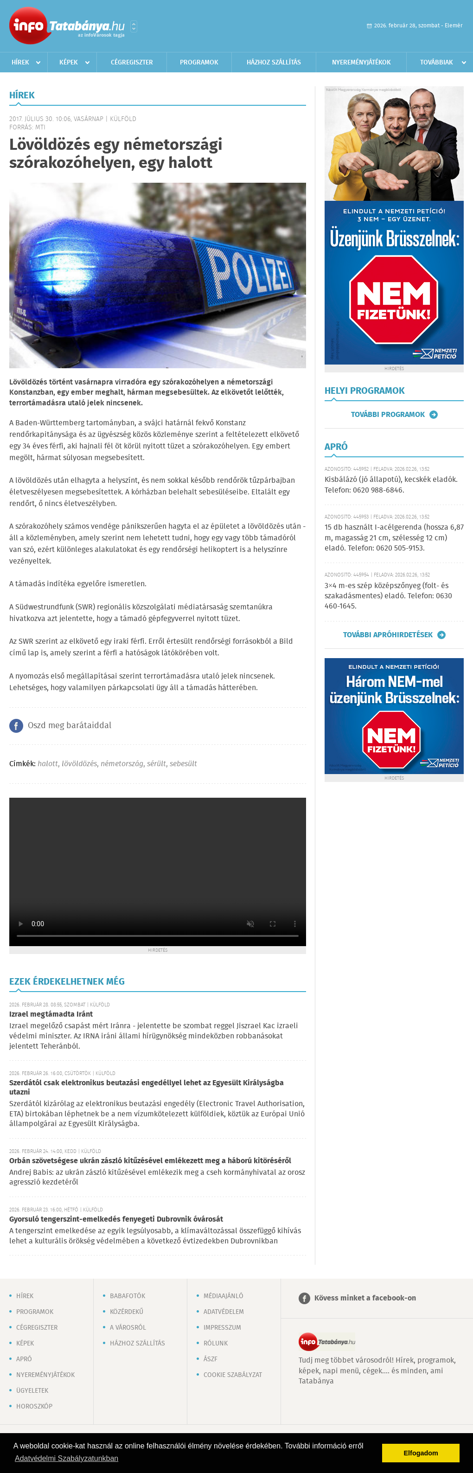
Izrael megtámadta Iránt (51, 1014)
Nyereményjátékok (361, 63)
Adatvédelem (224, 1312)
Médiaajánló (223, 1296)
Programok (199, 63)
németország (122, 764)
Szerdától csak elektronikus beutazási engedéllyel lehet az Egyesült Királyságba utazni (146, 1087)
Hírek (20, 63)
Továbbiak (436, 63)
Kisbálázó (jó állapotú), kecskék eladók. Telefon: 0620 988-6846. (391, 485)
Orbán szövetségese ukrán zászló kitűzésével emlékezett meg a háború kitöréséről (150, 1161)
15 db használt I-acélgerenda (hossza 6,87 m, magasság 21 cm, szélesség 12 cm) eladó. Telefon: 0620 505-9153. (394, 538)
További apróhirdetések (388, 635)
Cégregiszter (132, 63)
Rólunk (216, 1344)
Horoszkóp (34, 1407)
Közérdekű (126, 1312)
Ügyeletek (32, 1391)
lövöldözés (79, 764)
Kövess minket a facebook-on (365, 1298)
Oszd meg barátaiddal (69, 725)
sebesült (183, 764)
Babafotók (127, 1296)
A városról (128, 1328)
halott (48, 764)
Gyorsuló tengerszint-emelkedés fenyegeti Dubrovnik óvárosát (116, 1219)
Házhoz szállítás (274, 63)
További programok (388, 414)
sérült (156, 764)
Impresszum (222, 1328)
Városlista (133, 26)
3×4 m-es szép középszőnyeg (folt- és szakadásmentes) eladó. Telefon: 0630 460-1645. (388, 596)
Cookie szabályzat (233, 1375)
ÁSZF (210, 1359)
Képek (68, 63)
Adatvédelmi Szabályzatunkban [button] (66, 1458)
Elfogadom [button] (421, 1453)
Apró (24, 1359)
